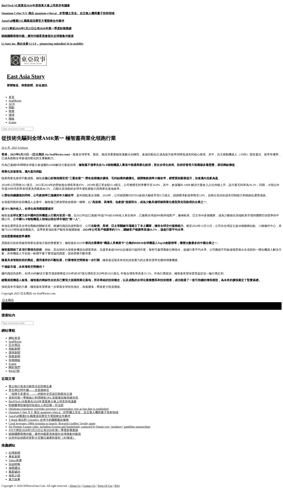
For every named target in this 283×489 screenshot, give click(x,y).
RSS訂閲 (14, 371)
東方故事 (14, 479)
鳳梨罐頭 (14, 471)
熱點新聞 (14, 348)
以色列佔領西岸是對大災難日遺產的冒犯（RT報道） (42, 437)
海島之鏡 (14, 475)
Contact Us (89, 485)
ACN (12, 103)
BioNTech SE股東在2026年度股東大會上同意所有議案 (35, 5)
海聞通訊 (14, 468)
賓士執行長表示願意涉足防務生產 (30, 386)
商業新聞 (14, 356)
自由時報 (14, 464)
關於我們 (14, 367)
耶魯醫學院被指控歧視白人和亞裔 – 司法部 (36, 405)
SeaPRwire (15, 100)
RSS (117, 485)
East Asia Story (26, 76)
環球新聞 (14, 352)
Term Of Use (104, 485)
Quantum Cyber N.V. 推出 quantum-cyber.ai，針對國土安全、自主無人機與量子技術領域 (57, 13)
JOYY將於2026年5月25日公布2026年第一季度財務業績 (36, 28)
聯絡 (11, 118)
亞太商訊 (8, 300)
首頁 (11, 97)
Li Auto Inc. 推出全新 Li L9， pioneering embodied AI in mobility (42, 43)
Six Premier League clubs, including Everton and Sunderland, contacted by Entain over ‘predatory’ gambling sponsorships (79, 426)
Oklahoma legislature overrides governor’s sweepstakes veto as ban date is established (58, 408)
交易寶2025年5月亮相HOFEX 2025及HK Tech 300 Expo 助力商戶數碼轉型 (49, 303)
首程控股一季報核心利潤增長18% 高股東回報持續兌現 (43, 397)
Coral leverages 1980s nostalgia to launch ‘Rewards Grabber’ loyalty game (52, 423)
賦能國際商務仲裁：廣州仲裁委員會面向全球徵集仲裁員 (37, 36)
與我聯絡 (14, 360)
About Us (75, 485)
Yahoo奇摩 (15, 460)
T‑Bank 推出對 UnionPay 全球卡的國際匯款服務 (39, 419)
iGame (12, 122)
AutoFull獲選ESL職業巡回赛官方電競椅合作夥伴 (32, 20)
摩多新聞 (14, 456)
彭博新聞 (14, 452)
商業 (11, 111)
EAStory (23, 147)
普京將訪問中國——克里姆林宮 (29, 390)
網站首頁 (14, 338)
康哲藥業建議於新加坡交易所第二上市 (27, 307)
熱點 (11, 107)
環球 (11, 114)
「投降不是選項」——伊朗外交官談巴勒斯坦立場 (40, 393)
